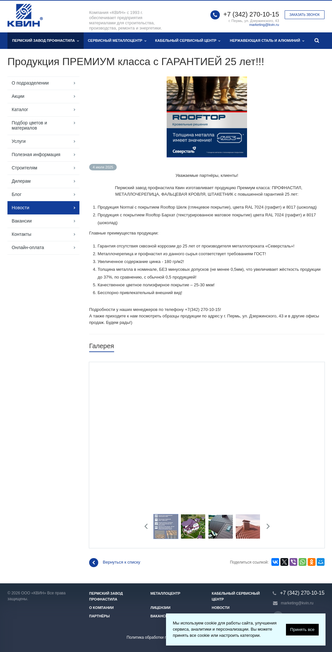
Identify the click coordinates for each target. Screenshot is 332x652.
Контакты (21, 234)
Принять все (302, 629)
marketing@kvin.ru (264, 25)
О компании (101, 608)
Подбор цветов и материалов (29, 125)
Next (266, 527)
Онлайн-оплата (28, 247)
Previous (148, 527)
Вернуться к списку (114, 562)
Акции (18, 96)
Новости (20, 207)
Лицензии (160, 608)
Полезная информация (36, 154)
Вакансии (22, 220)
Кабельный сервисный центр (187, 41)
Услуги (19, 141)
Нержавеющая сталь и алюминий (267, 41)
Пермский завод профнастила (45, 41)
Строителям (24, 167)
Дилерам (21, 181)
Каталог (20, 109)
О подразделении (30, 83)
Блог (16, 194)
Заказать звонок (305, 15)
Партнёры (99, 616)
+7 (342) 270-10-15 (251, 14)
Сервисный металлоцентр (117, 41)
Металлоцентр (165, 593)
